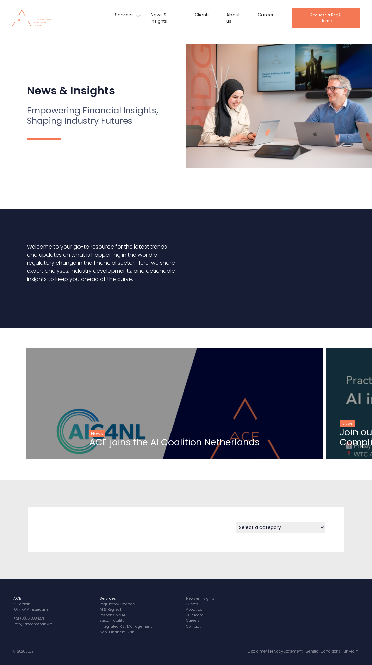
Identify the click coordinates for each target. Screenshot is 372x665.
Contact (193, 626)
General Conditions (323, 651)
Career (266, 14)
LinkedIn (351, 651)
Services (124, 14)
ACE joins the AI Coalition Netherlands (158, 442)
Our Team (195, 615)
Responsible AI (112, 615)
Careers (192, 620)
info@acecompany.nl (33, 624)
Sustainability (112, 620)
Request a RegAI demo (326, 17)
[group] (158, 403)
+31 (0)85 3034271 (28, 618)
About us (233, 18)
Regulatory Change (117, 604)
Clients (202, 14)
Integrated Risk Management (126, 626)
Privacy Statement (286, 651)
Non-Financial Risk (117, 632)
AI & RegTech (111, 609)
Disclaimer (257, 651)
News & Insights (159, 18)
